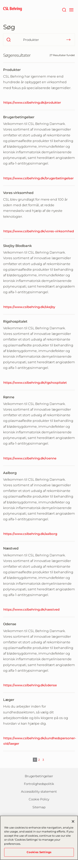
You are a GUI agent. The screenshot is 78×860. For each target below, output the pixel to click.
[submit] (68, 39)
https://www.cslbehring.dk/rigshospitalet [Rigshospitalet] (35, 383)
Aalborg (10, 473)
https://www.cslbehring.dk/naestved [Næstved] (31, 609)
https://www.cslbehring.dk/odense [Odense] (30, 685)
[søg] (64, 9)
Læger (8, 700)
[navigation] (71, 9)
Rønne (8, 397)
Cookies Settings (39, 854)
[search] (8, 39)
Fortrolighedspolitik (39, 784)
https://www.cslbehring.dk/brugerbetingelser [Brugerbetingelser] (38, 178)
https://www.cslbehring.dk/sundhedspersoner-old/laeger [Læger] (39, 741)
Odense (9, 624)
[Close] (73, 823)
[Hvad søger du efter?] (39, 40)
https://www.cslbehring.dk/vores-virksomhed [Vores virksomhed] (38, 231)
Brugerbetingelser (19, 117)
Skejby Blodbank (17, 246)
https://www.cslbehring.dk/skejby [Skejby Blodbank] (29, 307)
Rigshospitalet (15, 321)
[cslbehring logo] (12, 9)
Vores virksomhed (18, 193)
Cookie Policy (39, 799)
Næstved (11, 548)
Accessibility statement (39, 791)
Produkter (12, 70)
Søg (9, 27)
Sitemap (39, 807)
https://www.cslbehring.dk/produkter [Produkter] (32, 102)
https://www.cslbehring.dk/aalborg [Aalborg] (30, 534)
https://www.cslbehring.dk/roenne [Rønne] (29, 458)
